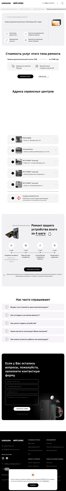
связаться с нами (22, 409)
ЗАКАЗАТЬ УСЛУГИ (33, 269)
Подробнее (46, 481)
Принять (33, 485)
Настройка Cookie (7, 474)
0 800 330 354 (43, 76)
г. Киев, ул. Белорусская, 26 (12, 463)
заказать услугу (25, 76)
